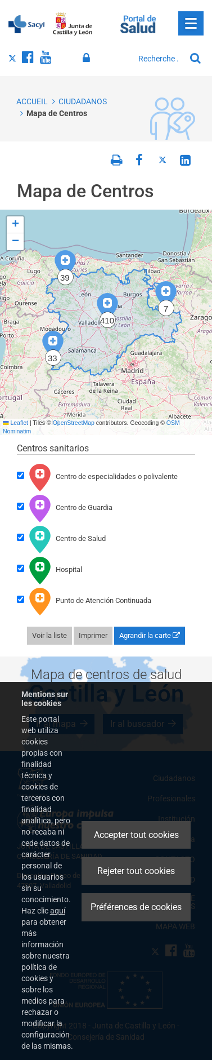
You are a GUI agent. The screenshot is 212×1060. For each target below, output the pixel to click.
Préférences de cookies (136, 907)
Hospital (49, 570)
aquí (57, 910)
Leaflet (15, 422)
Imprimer (93, 635)
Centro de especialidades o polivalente (97, 477)
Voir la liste (49, 635)
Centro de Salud (61, 539)
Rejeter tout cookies (136, 871)
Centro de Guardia (64, 508)
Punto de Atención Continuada (84, 601)
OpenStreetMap (73, 422)
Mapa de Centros (56, 113)
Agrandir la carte (149, 635)
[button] (166, 299)
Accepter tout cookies (136, 835)
